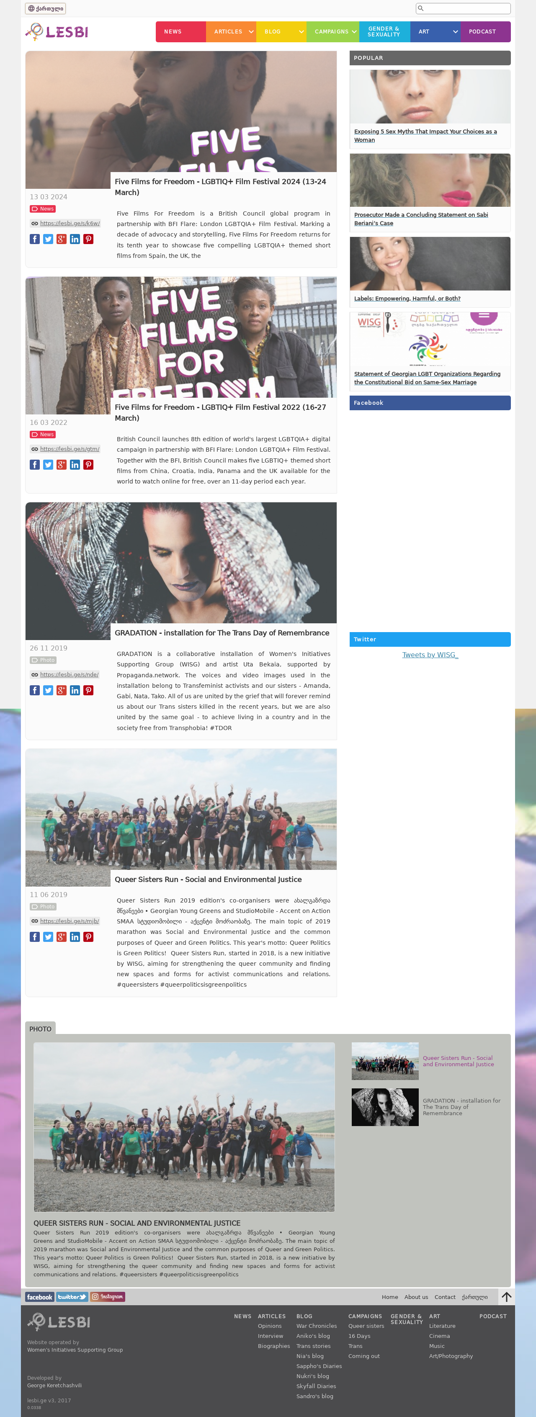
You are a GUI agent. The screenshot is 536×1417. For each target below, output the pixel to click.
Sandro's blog (314, 1396)
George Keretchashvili (54, 1386)
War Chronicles (316, 1326)
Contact (445, 1297)
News (173, 32)
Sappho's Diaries (319, 1366)
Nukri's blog (312, 1376)
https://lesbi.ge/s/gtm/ (69, 449)
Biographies (274, 1346)
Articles (228, 32)
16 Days (359, 1336)
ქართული (49, 8)
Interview (270, 1336)
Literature (442, 1326)
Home (390, 1297)
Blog (273, 32)
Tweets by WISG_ (430, 655)
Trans (355, 1346)
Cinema (439, 1336)
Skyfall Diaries (316, 1386)
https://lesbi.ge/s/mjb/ (69, 921)
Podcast (482, 32)
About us (416, 1297)
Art (424, 32)
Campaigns (332, 32)
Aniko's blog (313, 1336)
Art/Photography (451, 1356)
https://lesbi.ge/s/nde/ (69, 674)
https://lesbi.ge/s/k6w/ (70, 223)
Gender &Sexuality (384, 32)
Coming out (364, 1356)
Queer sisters (366, 1326)
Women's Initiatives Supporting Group (75, 1350)
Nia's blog (310, 1356)
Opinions (270, 1326)
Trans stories (313, 1346)
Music (437, 1346)
